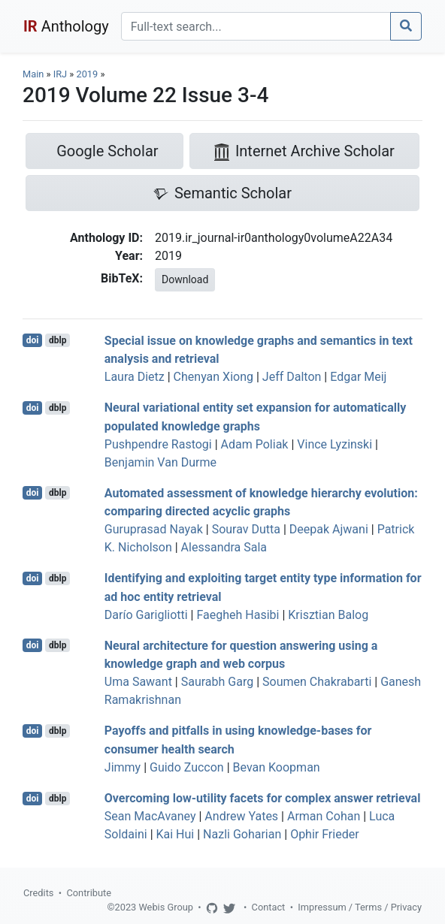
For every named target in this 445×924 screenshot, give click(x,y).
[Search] (256, 26)
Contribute (88, 892)
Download (185, 279)
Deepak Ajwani (328, 529)
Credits (38, 892)
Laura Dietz (134, 377)
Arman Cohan (323, 816)
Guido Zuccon (187, 767)
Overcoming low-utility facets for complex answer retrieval (262, 798)
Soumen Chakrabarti (316, 682)
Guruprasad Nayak (153, 529)
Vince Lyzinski (334, 444)
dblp (57, 340)
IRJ (60, 74)
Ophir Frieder (324, 834)
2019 (87, 74)
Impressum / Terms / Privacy (360, 907)
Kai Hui (175, 834)
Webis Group (165, 907)
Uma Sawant (138, 682)
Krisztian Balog (328, 615)
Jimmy (122, 767)
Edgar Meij (358, 377)
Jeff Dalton (292, 377)
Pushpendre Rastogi (158, 444)
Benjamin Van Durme (160, 462)
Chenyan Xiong (213, 377)
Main (33, 74)
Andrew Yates (241, 816)
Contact (269, 907)
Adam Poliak (255, 444)
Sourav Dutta (246, 529)
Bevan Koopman (276, 767)
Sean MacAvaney (150, 816)
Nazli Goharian (242, 834)
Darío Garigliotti (146, 615)
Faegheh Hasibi (237, 615)
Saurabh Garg (217, 682)
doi (32, 340)
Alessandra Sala (224, 547)
